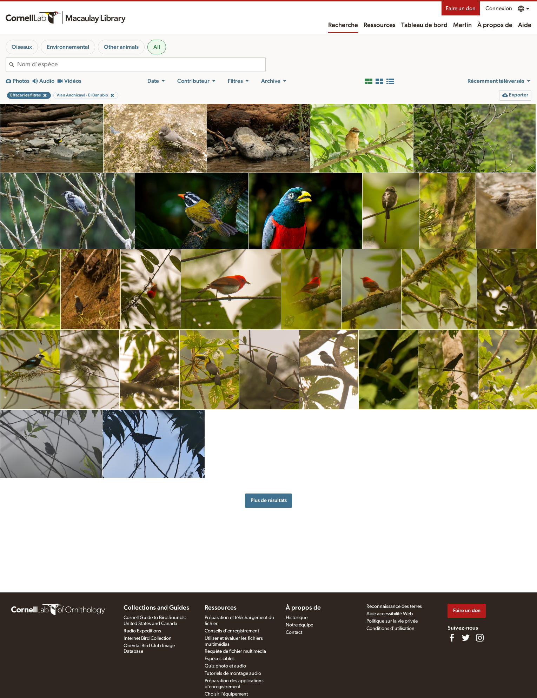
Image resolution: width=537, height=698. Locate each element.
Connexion (498, 8)
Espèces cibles (219, 658)
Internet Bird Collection (148, 638)
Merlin (462, 25)
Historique (296, 617)
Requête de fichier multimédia (235, 651)
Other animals (121, 47)
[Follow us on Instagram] (480, 637)
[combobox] (141, 65)
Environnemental (68, 47)
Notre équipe (299, 625)
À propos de (494, 25)
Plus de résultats (269, 500)
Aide (524, 25)
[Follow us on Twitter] (466, 637)
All (156, 47)
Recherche (343, 25)
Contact (294, 632)
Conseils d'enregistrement (232, 631)
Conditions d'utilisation (390, 628)
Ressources (380, 25)
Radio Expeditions (142, 631)
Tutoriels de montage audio (233, 673)
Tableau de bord (424, 25)
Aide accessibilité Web (389, 613)
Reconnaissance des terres (394, 606)
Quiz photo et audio (225, 666)
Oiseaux (22, 47)
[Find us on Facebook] (451, 637)
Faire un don (461, 8)
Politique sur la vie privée (392, 621)
